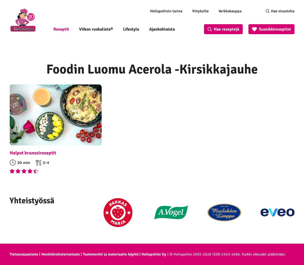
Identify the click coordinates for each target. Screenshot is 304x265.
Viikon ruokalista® (96, 29)
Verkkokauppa (230, 11)
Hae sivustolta (282, 11)
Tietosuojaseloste (24, 254)
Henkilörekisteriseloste (60, 254)
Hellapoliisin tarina (166, 11)
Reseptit (61, 29)
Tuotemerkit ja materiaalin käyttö (110, 254)
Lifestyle (131, 29)
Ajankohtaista (162, 29)
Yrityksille (200, 11)
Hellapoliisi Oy (154, 254)
